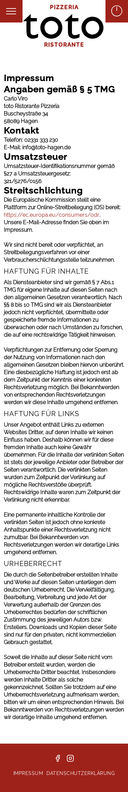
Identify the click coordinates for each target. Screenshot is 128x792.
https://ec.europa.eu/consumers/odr (51, 215)
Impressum (28, 773)
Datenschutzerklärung (80, 773)
